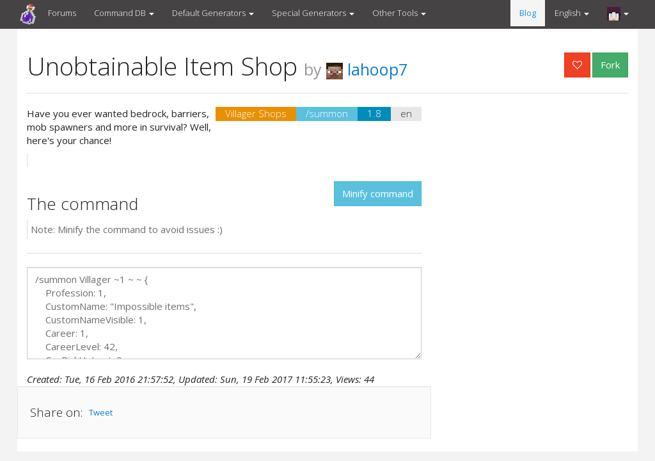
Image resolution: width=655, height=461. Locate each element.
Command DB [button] (124, 13)
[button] (618, 13)
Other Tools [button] (399, 13)
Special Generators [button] (313, 13)
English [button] (572, 13)
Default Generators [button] (213, 13)
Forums (62, 13)
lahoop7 (366, 69)
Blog (527, 13)
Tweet (101, 412)
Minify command (377, 193)
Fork (610, 64)
